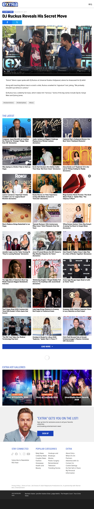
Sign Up (45, 433)
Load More (47, 346)
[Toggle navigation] (90, 4)
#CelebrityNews (21, 103)
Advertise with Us (72, 461)
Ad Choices (35, 486)
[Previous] (4, 387)
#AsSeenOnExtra (9, 103)
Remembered (53, 463)
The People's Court (67, 494)
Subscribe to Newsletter (20, 460)
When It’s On (70, 456)
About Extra (70, 453)
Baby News (40, 453)
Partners (69, 458)
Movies (50, 458)
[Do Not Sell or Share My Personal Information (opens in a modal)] (74, 470)
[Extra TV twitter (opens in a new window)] (20, 454)
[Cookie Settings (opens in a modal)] (71, 465)
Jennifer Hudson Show (43, 494)
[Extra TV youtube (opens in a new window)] (28, 454)
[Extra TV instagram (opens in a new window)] (24, 453)
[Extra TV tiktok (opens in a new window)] (12, 453)
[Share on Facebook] (7, 22)
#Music (31, 103)
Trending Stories (54, 468)
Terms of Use (26, 486)
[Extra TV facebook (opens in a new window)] (16, 454)
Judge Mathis (55, 494)
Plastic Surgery (53, 461)
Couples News (41, 458)
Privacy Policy (16, 486)
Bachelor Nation (30, 494)
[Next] (89, 387)
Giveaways (40, 463)
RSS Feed (15, 463)
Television (51, 465)
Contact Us (70, 463)
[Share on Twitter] (17, 22)
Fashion (39, 461)
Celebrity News (8, 12)
